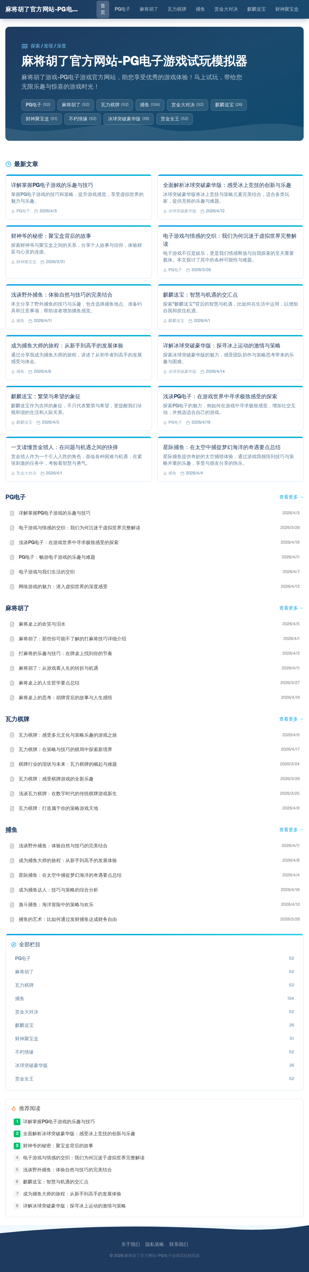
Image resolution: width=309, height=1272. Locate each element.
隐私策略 (154, 1244)
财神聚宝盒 (287, 9)
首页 (103, 9)
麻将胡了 (149, 9)
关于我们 (130, 1244)
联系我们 (178, 1244)
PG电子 (122, 9)
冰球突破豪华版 (128, 119)
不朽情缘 (83, 119)
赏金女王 (174, 119)
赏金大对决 (226, 9)
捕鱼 (200, 9)
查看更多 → (291, 497)
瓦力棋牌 (177, 9)
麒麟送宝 (256, 9)
